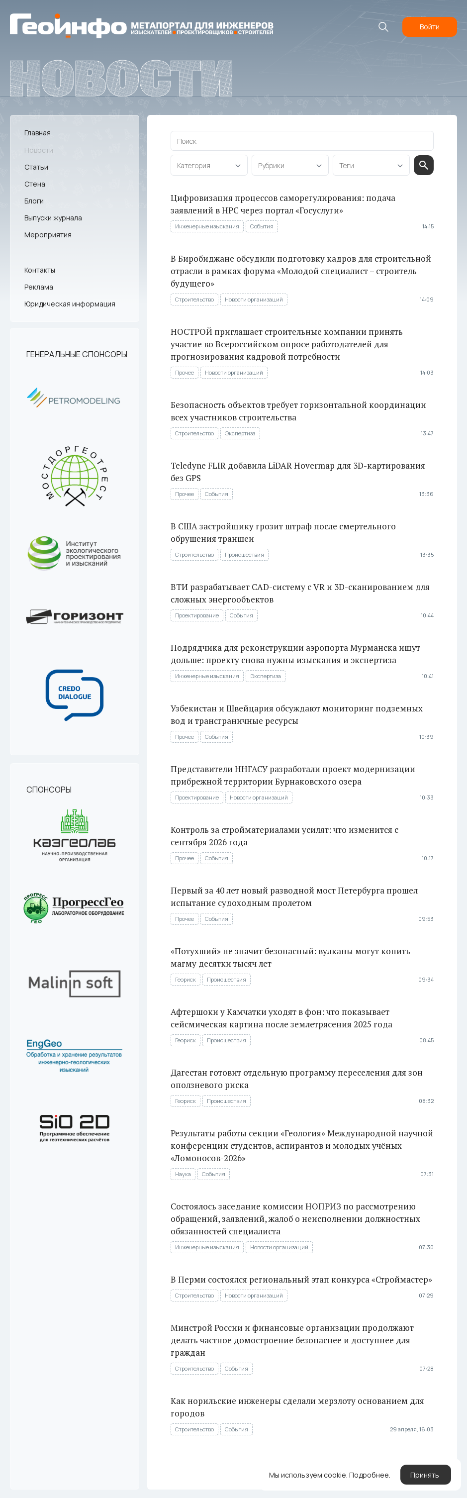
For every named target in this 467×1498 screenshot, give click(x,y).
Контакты (39, 269)
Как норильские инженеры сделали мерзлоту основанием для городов (298, 1407)
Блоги (34, 200)
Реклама (38, 287)
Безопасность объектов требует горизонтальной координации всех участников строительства (299, 411)
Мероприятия (48, 234)
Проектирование (197, 615)
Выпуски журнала (53, 217)
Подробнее (369, 1476)
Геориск (186, 979)
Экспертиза (240, 433)
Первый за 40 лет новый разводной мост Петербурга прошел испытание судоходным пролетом (294, 896)
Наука (183, 1174)
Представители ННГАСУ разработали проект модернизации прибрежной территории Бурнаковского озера (293, 775)
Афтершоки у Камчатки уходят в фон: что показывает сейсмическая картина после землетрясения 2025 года (282, 1018)
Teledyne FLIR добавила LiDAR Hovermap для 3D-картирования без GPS (298, 472)
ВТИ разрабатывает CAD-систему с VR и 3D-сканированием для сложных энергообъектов (300, 593)
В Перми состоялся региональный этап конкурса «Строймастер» (302, 1279)
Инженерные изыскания (208, 226)
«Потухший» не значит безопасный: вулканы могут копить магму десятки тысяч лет (291, 957)
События (262, 226)
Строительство (195, 299)
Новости (38, 149)
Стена (34, 184)
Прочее (185, 372)
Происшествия (245, 554)
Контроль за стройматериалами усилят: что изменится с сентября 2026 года (285, 836)
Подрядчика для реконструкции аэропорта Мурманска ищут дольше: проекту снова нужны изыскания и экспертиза (296, 654)
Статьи (36, 167)
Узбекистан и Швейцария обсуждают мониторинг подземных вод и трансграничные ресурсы (297, 714)
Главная (37, 132)
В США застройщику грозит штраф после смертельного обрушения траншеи (283, 532)
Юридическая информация (69, 303)
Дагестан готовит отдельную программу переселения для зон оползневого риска (297, 1079)
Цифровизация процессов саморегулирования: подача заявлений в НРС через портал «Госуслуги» (283, 204)
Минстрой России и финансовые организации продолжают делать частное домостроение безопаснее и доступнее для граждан (292, 1340)
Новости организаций (254, 299)
